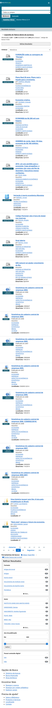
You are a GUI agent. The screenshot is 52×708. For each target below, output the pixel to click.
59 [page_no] (24, 547)
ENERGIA (18, 152)
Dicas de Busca (11, 678)
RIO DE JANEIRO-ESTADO (24, 277)
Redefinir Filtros (8, 20)
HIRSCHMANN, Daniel (20, 524)
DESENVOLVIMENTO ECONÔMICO (27, 179)
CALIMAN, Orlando (24, 102)
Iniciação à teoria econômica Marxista (29, 195)
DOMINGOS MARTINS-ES (24, 65)
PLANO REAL (20, 88)
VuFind (5, 3)
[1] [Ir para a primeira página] (4, 547)
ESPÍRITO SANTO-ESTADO (24, 67)
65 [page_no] (8, 550)
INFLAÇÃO (14, 512)
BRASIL (18, 304)
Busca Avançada (12, 675)
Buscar (6, 16)
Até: (27, 637)
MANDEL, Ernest (21, 198)
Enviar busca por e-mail (12, 557)
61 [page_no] (34, 547)
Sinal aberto (20, 240)
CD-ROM (14, 331)
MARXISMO (17, 204)
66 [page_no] (13, 550)
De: (5, 637)
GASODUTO (19, 273)
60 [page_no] (29, 547)
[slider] (5, 644)
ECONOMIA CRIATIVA (22, 106)
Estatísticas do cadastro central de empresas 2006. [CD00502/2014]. (25, 420)
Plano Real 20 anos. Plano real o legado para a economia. (28, 78)
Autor (6, 599)
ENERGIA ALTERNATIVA (23, 247)
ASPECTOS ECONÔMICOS (24, 300)
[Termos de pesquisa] (26, 8)
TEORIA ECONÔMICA (20, 202)
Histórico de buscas (13, 673)
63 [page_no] (44, 547)
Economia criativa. (23, 100)
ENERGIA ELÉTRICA (22, 125)
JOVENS (13, 530)
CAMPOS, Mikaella (24, 82)
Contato (9, 704)
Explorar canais (11, 690)
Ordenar (4, 50)
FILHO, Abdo (22, 175)
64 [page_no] (4, 550)
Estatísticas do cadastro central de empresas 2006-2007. (25, 474)
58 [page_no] (20, 547)
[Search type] (26, 12)
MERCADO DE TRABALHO (19, 532)
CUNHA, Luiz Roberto (20, 504)
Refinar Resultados (26, 44)
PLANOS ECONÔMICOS (23, 86)
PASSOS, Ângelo (23, 220)
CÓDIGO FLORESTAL (22, 228)
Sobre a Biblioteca (12, 697)
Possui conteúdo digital (12, 653)
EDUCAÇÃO (14, 534)
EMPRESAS (19, 298)
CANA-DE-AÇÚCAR (22, 127)
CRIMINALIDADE (16, 536)
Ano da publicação (10, 633)
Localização (10, 702)
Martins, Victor (23, 243)
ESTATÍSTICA (20, 183)
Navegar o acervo (12, 685)
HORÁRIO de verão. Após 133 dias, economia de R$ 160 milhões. (29, 142)
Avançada (15, 16)
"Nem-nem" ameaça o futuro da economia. (28, 522)
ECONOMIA (19, 61)
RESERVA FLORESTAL (22, 226)
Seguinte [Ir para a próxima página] (31, 550)
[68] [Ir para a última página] (40, 550)
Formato (7, 565)
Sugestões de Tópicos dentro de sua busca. (18, 35)
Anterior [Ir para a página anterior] (12, 547)
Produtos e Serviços (13, 700)
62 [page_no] (39, 547)
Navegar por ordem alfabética (17, 687)
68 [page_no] (23, 550)
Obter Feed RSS (28, 555)
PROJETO (18, 63)
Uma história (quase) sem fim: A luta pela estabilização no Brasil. (27, 500)
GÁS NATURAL (20, 249)
